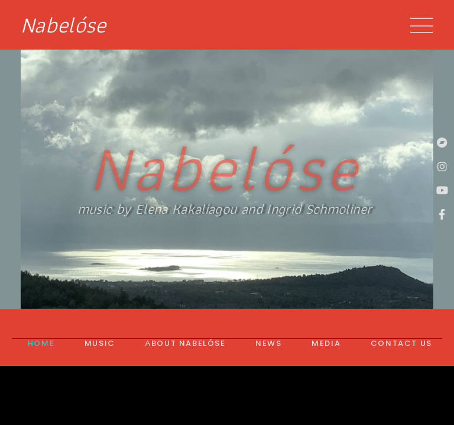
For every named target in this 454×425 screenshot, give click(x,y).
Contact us (401, 343)
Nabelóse (63, 24)
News (268, 343)
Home (41, 343)
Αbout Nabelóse (185, 343)
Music (100, 343)
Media (326, 343)
